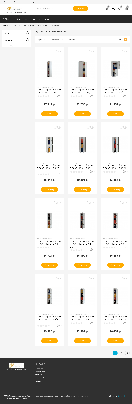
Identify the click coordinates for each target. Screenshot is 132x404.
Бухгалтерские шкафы (51, 25)
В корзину (49, 114)
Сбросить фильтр (16, 46)
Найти (81, 8)
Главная (5, 25)
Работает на (118, 396)
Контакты (7, 2)
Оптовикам (18, 2)
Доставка (36, 2)
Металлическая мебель (30, 25)
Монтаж (28, 2)
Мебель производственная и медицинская (31, 19)
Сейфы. (6, 19)
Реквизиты (39, 368)
